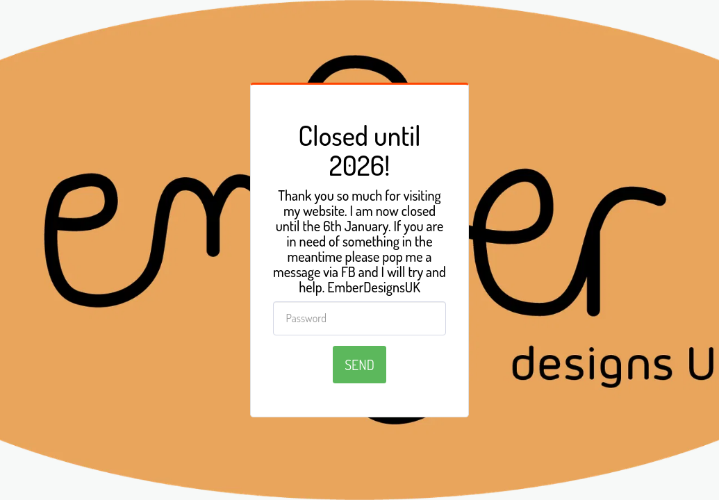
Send (359, 365)
